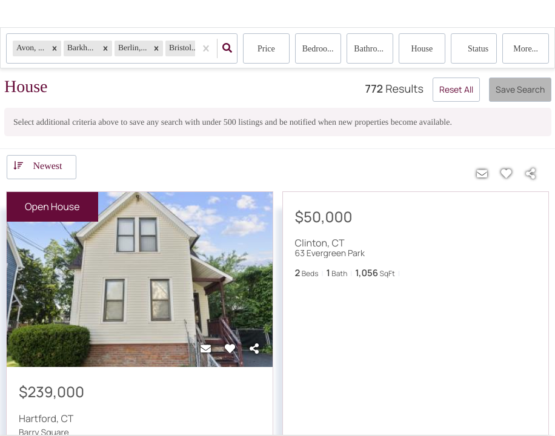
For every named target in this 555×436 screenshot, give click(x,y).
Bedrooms (319, 48)
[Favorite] (230, 349)
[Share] (254, 349)
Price (266, 48)
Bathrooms (372, 48)
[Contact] (206, 349)
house (422, 48)
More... (525, 48)
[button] (54, 48)
